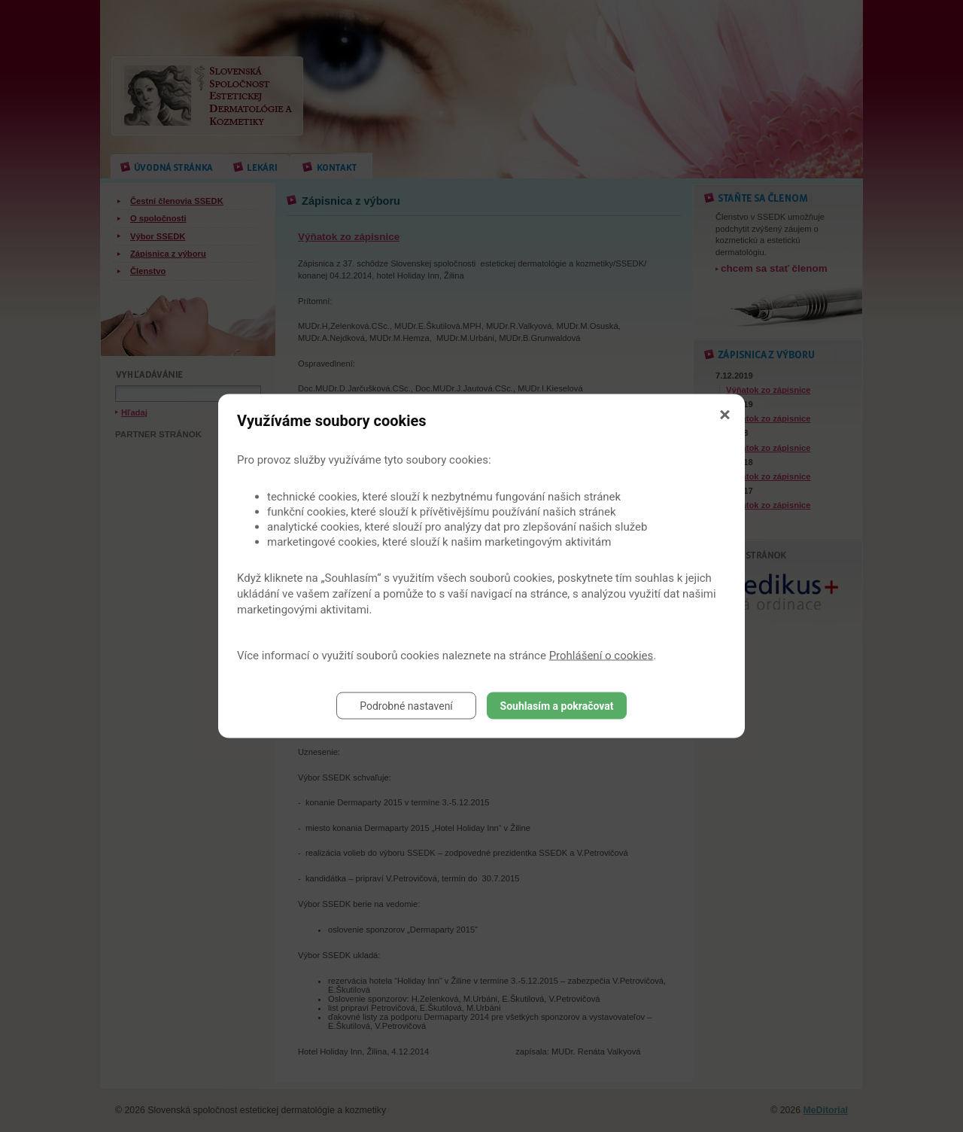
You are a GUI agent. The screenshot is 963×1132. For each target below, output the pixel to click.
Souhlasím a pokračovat (557, 706)
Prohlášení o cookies (601, 655)
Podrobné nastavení (406, 706)
